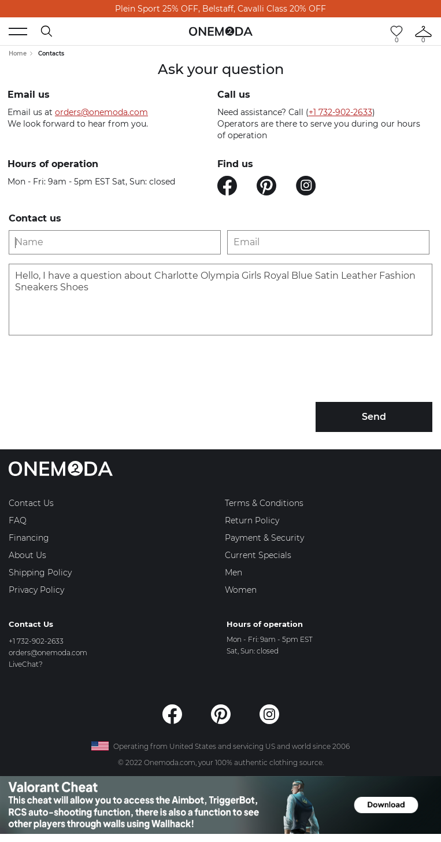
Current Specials (258, 555)
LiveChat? (26, 664)
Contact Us (31, 503)
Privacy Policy (36, 590)
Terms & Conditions (264, 503)
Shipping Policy (40, 572)
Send (374, 416)
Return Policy (252, 520)
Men (233, 572)
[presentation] (96, 370)
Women (241, 590)
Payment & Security (264, 538)
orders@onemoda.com (101, 112)
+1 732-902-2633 (340, 112)
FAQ (18, 520)
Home (18, 53)
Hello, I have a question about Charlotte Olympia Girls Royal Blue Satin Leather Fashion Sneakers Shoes (220, 299)
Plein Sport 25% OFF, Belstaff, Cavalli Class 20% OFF (220, 8)
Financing (29, 538)
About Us (27, 555)
